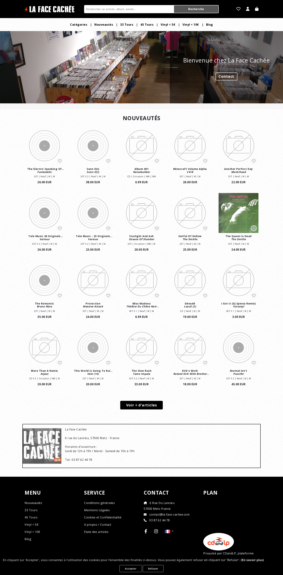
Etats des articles (96, 532)
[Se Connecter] (248, 9)
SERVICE (94, 493)
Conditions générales (99, 503)
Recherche (196, 9)
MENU (33, 493)
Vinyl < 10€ (190, 25)
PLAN (210, 493)
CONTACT (156, 493)
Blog (209, 25)
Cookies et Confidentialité (102, 517)
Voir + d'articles (141, 405)
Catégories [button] (78, 25)
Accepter (130, 568)
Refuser (153, 568)
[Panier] (257, 9)
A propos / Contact (97, 525)
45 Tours (146, 25)
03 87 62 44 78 (157, 520)
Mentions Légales (97, 510)
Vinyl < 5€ (168, 25)
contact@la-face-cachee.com (167, 514)
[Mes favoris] (238, 9)
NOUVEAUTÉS (141, 118)
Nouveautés (103, 25)
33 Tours (126, 25)
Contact (226, 76)
